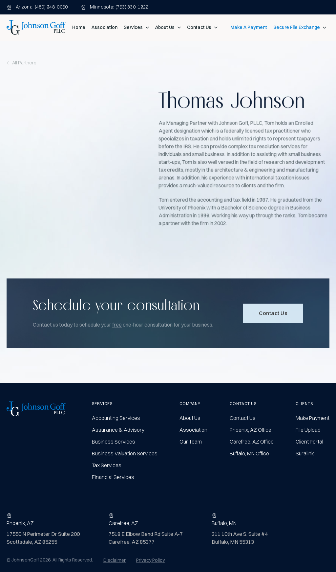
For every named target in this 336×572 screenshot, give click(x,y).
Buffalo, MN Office (249, 453)
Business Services (113, 441)
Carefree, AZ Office (252, 441)
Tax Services (106, 465)
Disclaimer (114, 560)
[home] (36, 27)
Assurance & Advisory (118, 429)
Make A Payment (248, 27)
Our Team (190, 441)
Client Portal (309, 441)
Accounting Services (116, 418)
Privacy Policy (150, 560)
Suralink (305, 453)
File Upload (308, 429)
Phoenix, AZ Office (250, 429)
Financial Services (113, 477)
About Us (165, 27)
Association (104, 27)
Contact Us (199, 27)
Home (78, 27)
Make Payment (312, 418)
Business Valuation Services (125, 453)
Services (133, 27)
